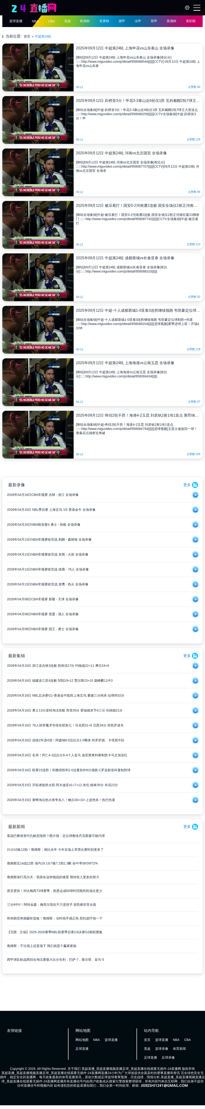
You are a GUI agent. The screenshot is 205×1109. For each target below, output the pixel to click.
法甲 (138, 21)
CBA (51, 21)
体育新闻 (179, 1048)
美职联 (191, 21)
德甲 (122, 21)
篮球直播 (15, 21)
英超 (67, 21)
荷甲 (154, 21)
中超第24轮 (43, 36)
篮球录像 (161, 1048)
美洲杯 (171, 21)
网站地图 (82, 1040)
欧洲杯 (85, 21)
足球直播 (82, 1048)
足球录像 (168, 1057)
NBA (35, 21)
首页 (27, 36)
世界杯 (104, 21)
